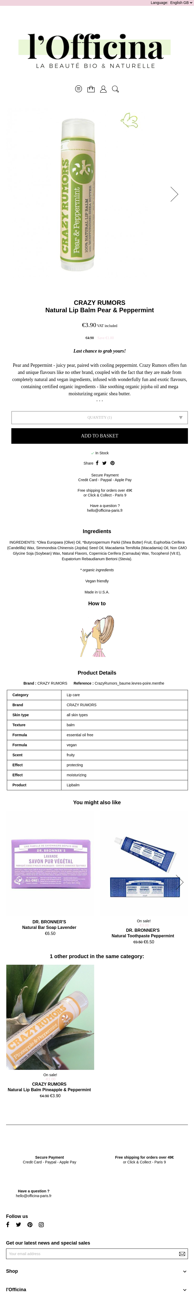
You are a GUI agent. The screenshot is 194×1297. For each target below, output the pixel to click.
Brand (28, 683)
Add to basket (99, 435)
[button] (176, 194)
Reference (83, 683)
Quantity (97, 418)
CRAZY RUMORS (99, 302)
